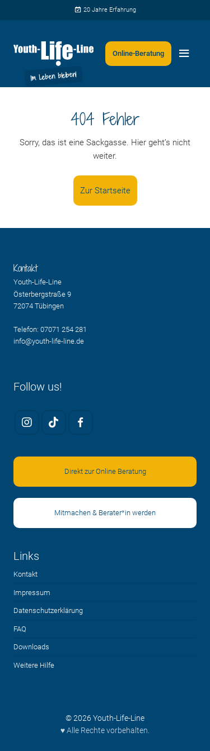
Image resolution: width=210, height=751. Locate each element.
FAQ (19, 629)
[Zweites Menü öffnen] (138, 53)
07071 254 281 (63, 329)
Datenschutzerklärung (48, 610)
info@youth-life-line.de (48, 341)
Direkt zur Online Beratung (105, 471)
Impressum (31, 592)
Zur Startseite (105, 191)
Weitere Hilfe (33, 665)
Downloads (31, 647)
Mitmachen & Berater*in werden (105, 512)
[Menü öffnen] (184, 53)
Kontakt (25, 574)
